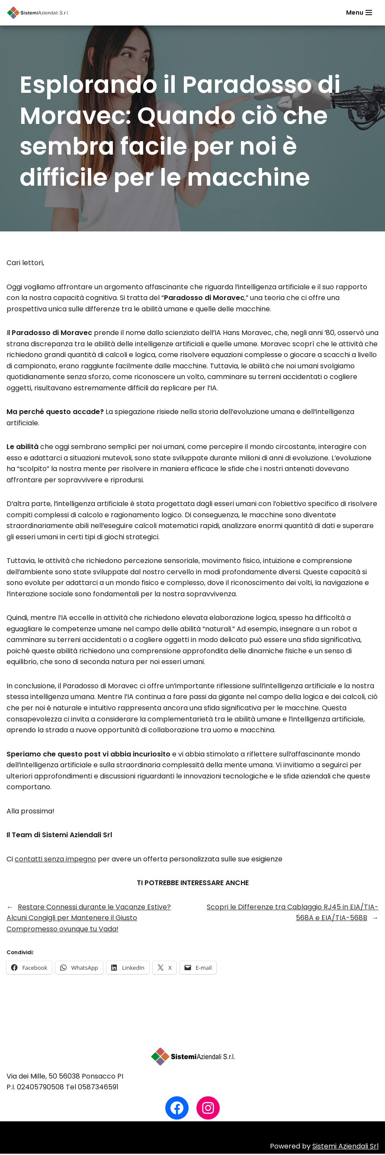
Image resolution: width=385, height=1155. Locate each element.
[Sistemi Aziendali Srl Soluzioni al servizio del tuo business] (38, 12)
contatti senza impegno (55, 860)
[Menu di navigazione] (359, 12)
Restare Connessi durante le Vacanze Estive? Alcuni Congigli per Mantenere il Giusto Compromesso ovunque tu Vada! (88, 919)
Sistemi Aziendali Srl (345, 1148)
